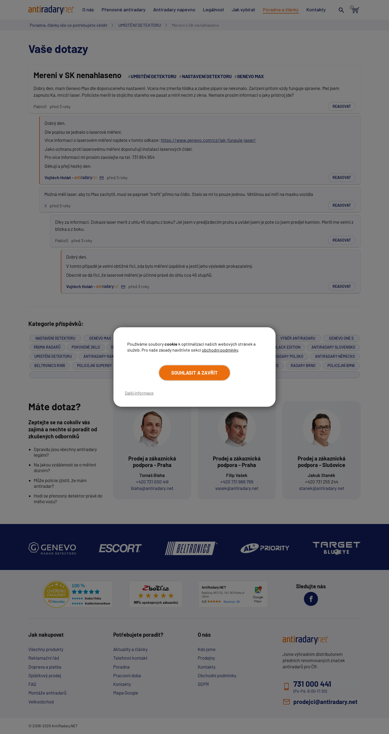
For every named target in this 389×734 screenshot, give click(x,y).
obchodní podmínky (220, 349)
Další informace (139, 392)
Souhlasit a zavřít (194, 373)
